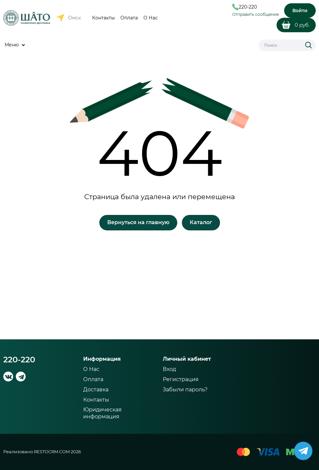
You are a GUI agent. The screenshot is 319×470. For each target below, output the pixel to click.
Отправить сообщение (255, 14)
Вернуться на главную (138, 222)
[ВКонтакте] (8, 376)
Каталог (201, 222)
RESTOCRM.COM (52, 451)
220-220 (19, 360)
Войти (299, 10)
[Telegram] (21, 376)
